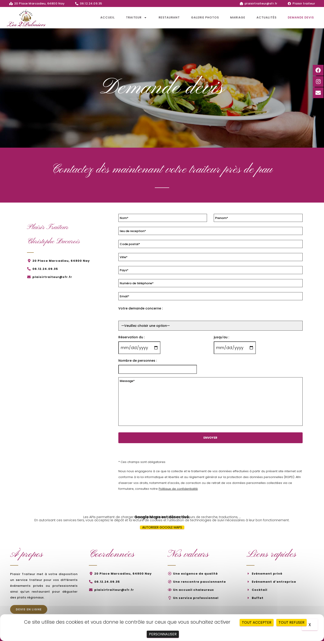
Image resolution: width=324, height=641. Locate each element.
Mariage (237, 17)
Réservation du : (131, 337)
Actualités (266, 17)
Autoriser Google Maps (162, 527)
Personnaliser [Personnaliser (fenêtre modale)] (163, 634)
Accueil (107, 17)
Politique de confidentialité (178, 489)
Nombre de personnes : (137, 360)
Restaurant (169, 17)
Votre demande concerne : (140, 308)
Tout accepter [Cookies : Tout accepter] (256, 622)
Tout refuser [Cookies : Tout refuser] (291, 622)
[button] (28, 609)
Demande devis (301, 17)
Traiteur (136, 17)
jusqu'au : (221, 337)
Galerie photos (205, 17)
